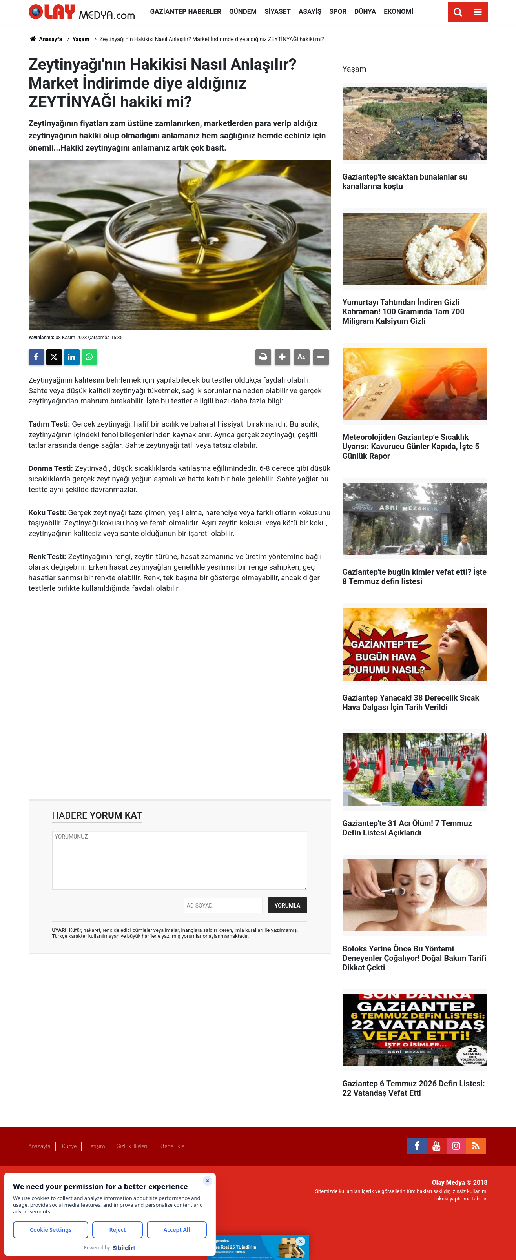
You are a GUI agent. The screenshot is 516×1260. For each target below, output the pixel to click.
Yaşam (81, 39)
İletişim (96, 1146)
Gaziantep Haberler (185, 11)
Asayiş (310, 11)
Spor (337, 11)
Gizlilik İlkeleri (132, 1146)
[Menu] (478, 12)
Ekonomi (398, 11)
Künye (69, 1146)
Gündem (243, 11)
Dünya (365, 11)
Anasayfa (45, 39)
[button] (282, 357)
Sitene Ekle (171, 1146)
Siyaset (277, 11)
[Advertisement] (180, 697)
